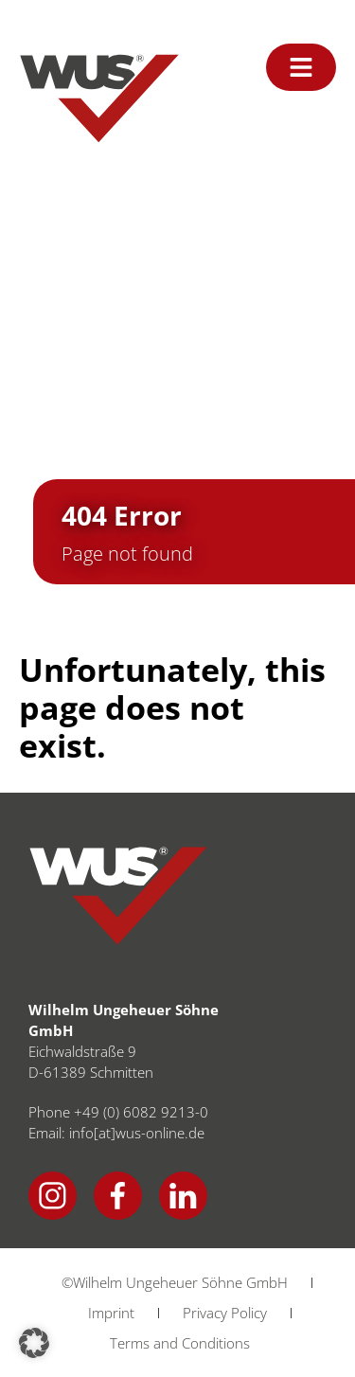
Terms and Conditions (180, 1342)
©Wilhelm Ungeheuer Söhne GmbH (175, 1282)
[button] (34, 1343)
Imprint (111, 1312)
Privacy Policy (225, 1312)
